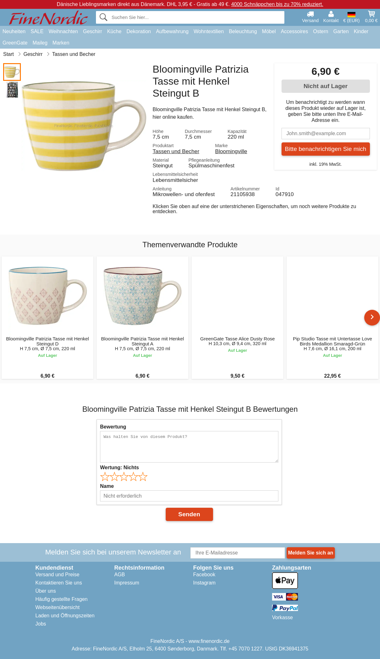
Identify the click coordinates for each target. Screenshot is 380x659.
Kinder (361, 31)
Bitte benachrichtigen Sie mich (325, 149)
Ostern (320, 31)
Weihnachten (63, 31)
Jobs (40, 623)
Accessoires (294, 31)
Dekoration (139, 31)
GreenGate (15, 42)
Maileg (40, 42)
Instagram (204, 582)
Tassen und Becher (176, 151)
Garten (341, 31)
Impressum (126, 582)
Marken (60, 42)
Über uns (45, 591)
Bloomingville (231, 151)
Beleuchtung (243, 31)
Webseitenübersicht (57, 607)
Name (107, 486)
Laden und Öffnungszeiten (64, 615)
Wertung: (119, 467)
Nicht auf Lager (326, 86)
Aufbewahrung (172, 31)
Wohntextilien (208, 31)
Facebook (204, 574)
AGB (119, 574)
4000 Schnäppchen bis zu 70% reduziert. (277, 4)
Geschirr (92, 31)
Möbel (269, 31)
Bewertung (113, 426)
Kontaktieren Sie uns (58, 582)
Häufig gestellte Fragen (61, 599)
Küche (114, 31)
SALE (37, 31)
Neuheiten (14, 31)
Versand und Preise (57, 574)
